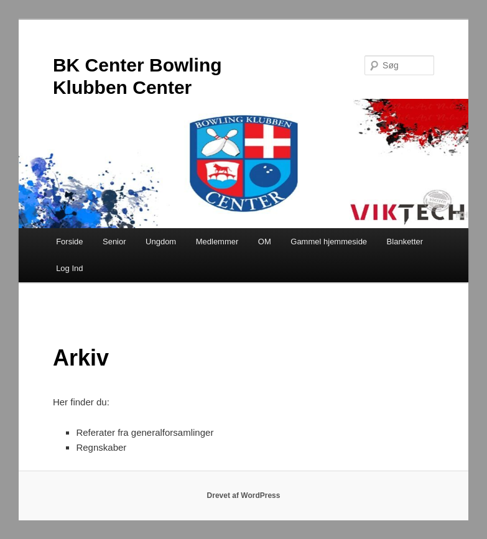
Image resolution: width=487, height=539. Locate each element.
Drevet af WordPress (244, 495)
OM (264, 241)
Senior (114, 241)
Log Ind (69, 268)
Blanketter (405, 241)
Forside (69, 241)
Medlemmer (217, 241)
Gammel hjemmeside (328, 241)
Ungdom (161, 241)
